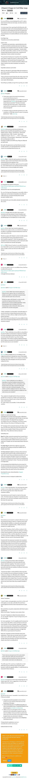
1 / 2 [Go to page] (14, 765)
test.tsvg (15, 113)
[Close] (26, 736)
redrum (5, 91)
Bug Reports (10, 10)
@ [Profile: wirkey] (13, 101)
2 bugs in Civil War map (14, 287)
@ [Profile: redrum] (3, 129)
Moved (4, 10)
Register (5, 760)
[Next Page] (17, 765)
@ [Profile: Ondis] (3, 93)
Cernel (5, 181)
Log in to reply (24, 13)
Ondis (5, 18)
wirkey (5, 126)
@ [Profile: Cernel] (3, 245)
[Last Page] (20, 765)
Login (9, 760)
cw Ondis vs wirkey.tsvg (17, 708)
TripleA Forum (14, 2)
